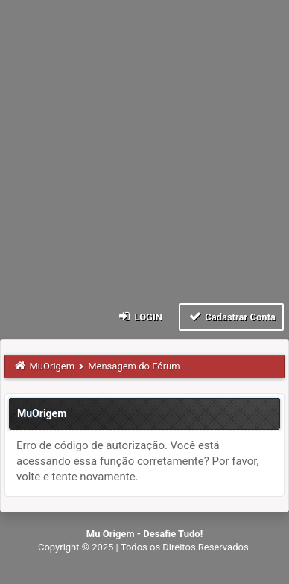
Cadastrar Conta (231, 316)
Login (139, 316)
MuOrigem (52, 366)
